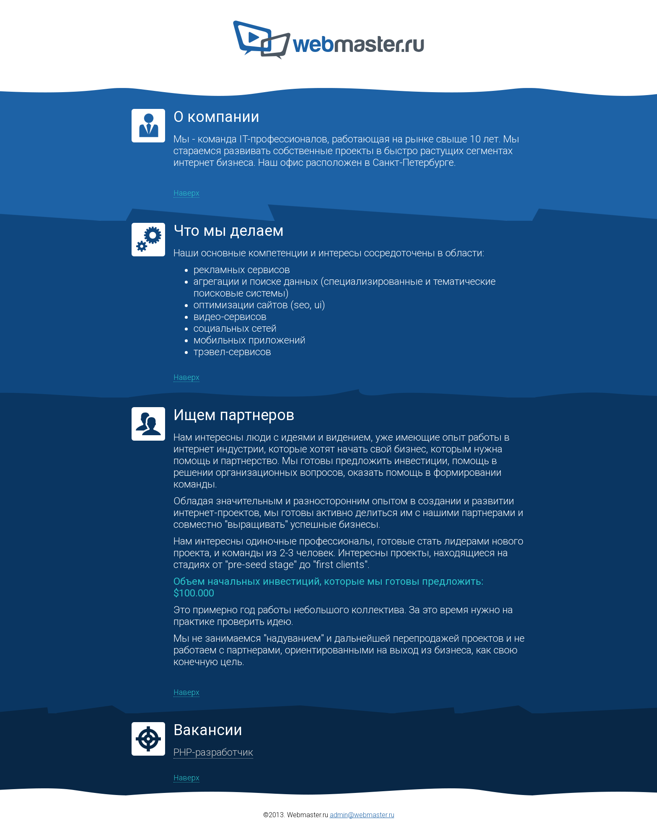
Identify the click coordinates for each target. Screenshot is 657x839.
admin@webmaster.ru (362, 815)
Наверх (186, 192)
